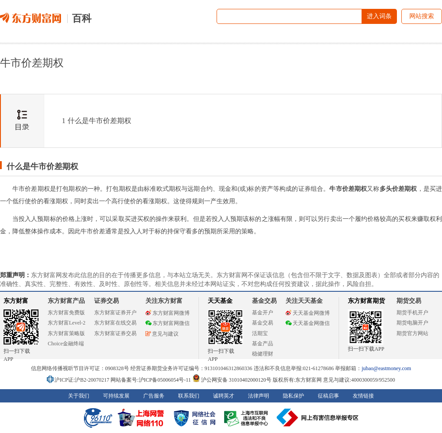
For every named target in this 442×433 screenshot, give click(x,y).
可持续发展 (116, 396)
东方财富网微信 (167, 323)
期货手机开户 (412, 312)
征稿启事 (328, 396)
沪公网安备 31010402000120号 (231, 380)
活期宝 (260, 333)
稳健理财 (262, 354)
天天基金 (220, 301)
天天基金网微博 (308, 313)
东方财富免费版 (66, 312)
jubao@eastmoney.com (386, 368)
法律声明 (258, 396)
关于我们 (78, 396)
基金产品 (262, 343)
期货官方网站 (412, 333)
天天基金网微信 (308, 323)
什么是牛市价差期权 (96, 120)
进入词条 (379, 16)
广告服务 (153, 396)
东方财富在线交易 (115, 323)
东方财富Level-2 (66, 323)
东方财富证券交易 (115, 333)
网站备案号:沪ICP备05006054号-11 (151, 380)
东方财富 (16, 301)
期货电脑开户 (412, 323)
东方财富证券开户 (115, 312)
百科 (81, 18)
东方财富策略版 (66, 333)
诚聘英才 (223, 396)
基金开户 (262, 312)
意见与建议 (162, 334)
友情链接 (363, 396)
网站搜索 (421, 16)
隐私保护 (293, 396)
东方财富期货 (366, 301)
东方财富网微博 (167, 313)
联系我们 (188, 396)
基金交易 (262, 323)
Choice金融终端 (66, 343)
